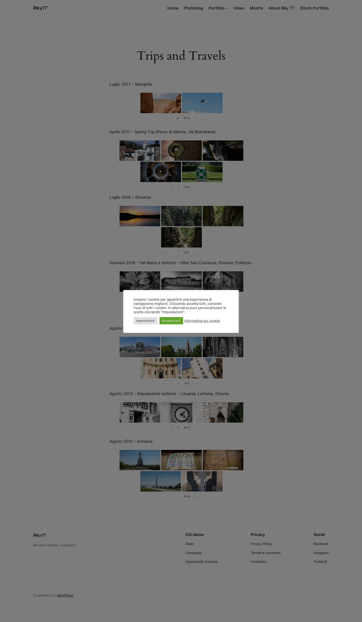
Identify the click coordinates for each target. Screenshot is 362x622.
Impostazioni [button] (145, 320)
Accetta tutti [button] (171, 320)
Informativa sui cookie (202, 321)
